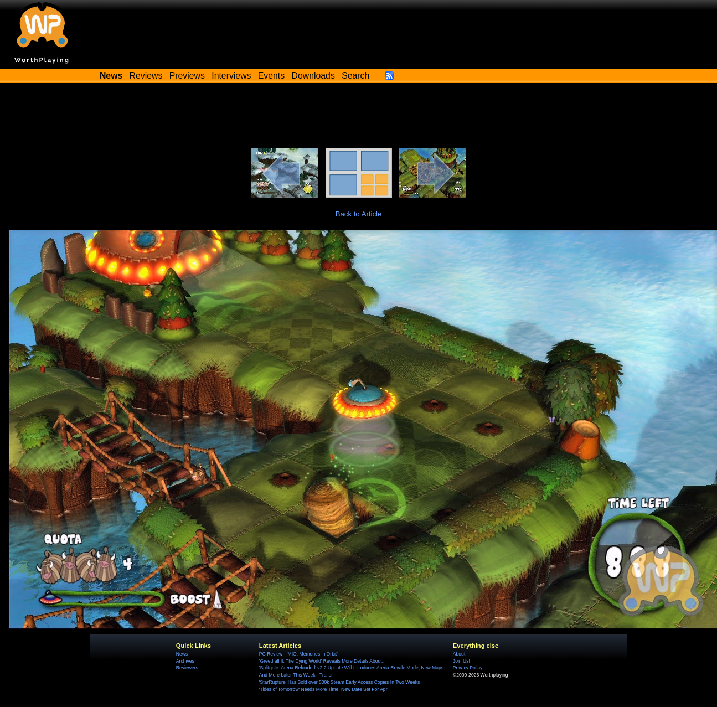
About (459, 654)
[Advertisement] (359, 117)
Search (355, 75)
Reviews (146, 75)
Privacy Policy (467, 667)
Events (271, 75)
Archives (185, 661)
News (182, 654)
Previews (187, 75)
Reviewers (187, 667)
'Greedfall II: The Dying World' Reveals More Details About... (322, 661)
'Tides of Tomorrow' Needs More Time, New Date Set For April (324, 689)
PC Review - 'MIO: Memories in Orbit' (298, 654)
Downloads (313, 75)
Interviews (231, 75)
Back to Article (359, 214)
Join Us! (461, 661)
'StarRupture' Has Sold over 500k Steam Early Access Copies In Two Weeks (339, 682)
